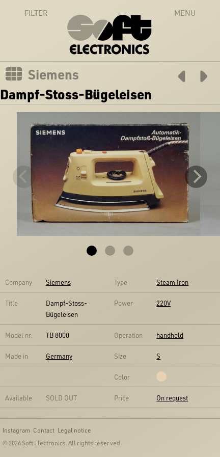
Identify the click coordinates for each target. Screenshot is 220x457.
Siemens (53, 74)
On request (172, 397)
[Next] (196, 177)
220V (163, 303)
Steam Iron (172, 282)
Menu (185, 13)
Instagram (16, 430)
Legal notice (74, 430)
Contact (43, 430)
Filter (24, 13)
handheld (169, 335)
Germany (59, 356)
